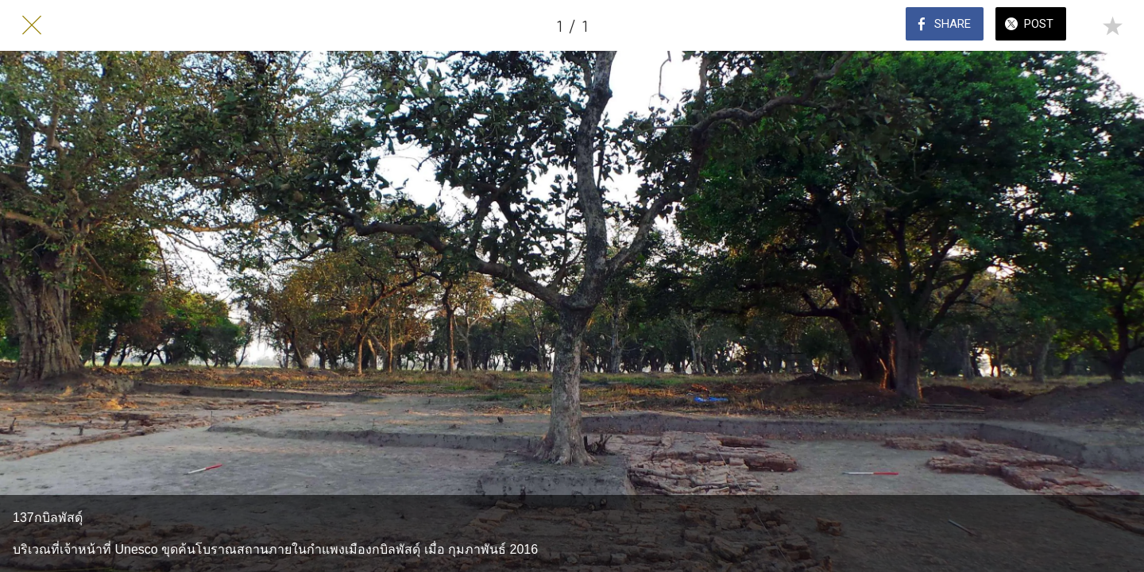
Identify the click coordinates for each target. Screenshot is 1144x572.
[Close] (31, 25)
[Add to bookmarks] (1112, 25)
